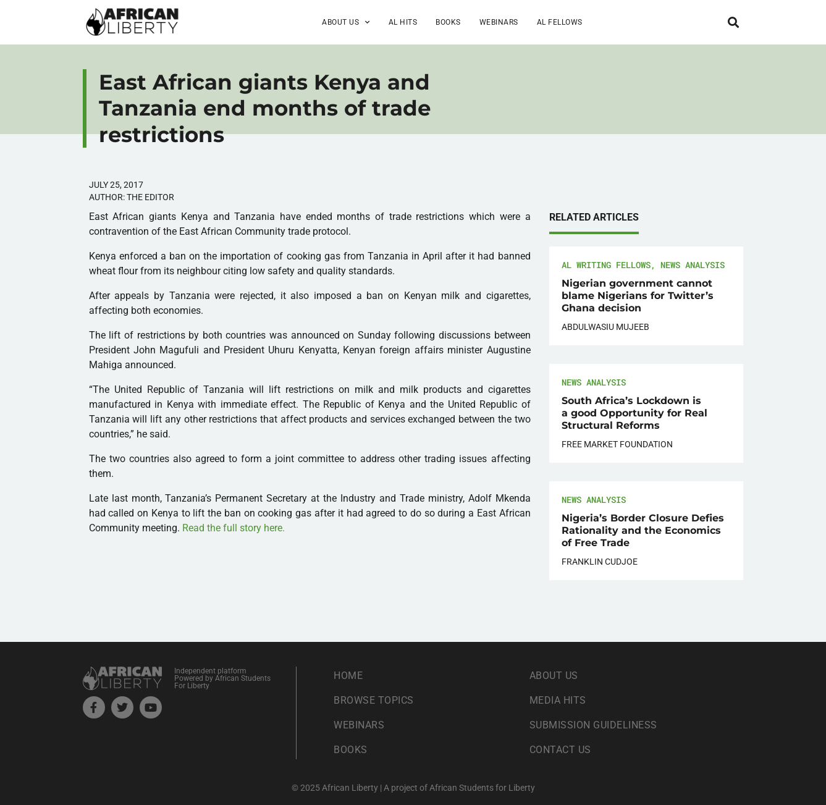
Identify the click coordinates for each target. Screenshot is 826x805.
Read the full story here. (233, 528)
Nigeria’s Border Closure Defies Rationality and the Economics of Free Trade (643, 530)
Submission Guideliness (593, 725)
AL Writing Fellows (606, 265)
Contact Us (560, 750)
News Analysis (692, 265)
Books (448, 22)
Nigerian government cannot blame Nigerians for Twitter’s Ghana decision (638, 295)
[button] (733, 22)
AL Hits (403, 22)
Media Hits (557, 700)
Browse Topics (374, 700)
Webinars (498, 22)
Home (348, 675)
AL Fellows (560, 22)
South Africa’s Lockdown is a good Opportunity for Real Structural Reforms (634, 413)
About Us (346, 22)
